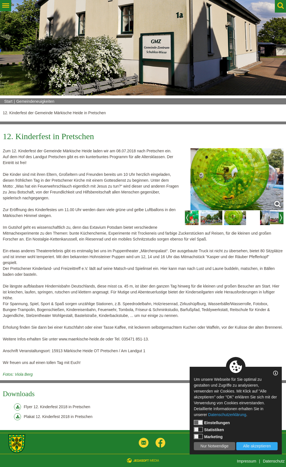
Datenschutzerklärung (227, 414)
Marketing (208, 436)
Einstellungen (212, 422)
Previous (187, 217)
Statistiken (209, 429)
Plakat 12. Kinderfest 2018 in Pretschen (53, 416)
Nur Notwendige (214, 446)
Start (8, 101)
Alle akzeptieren (257, 446)
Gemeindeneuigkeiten (35, 101)
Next (281, 217)
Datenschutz (274, 461)
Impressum (246, 461)
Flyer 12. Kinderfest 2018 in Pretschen (52, 406)
